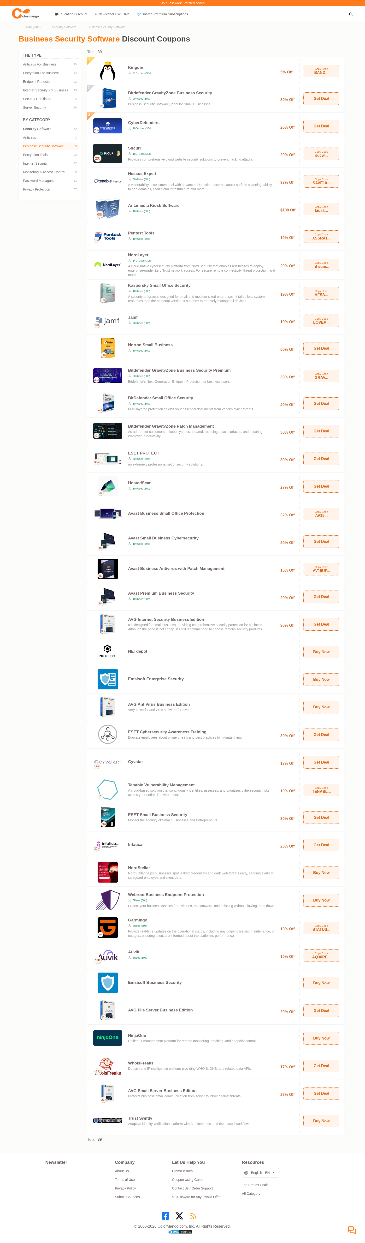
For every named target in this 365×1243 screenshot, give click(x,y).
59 (75, 172)
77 (75, 163)
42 (75, 128)
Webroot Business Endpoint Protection (166, 894)
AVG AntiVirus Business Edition (159, 704)
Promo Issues (182, 1171)
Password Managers (50, 180)
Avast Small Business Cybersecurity (163, 538)
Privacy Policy (125, 1188)
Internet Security (50, 163)
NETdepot (137, 651)
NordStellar (139, 868)
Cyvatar (135, 761)
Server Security (50, 107)
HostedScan (140, 483)
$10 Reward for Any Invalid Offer (196, 1197)
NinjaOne (137, 1035)
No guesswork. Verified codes (182, 3)
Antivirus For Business (50, 64)
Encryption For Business (50, 73)
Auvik (133, 952)
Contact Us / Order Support (192, 1188)
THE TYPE (49, 55)
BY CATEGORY (49, 120)
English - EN (257, 1173)
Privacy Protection (50, 189)
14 (75, 73)
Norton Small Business (150, 345)
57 (75, 189)
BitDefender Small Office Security (160, 398)
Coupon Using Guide (187, 1180)
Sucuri (134, 148)
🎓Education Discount (71, 14)
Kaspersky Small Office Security (159, 285)
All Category (251, 1193)
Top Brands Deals (255, 1185)
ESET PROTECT (143, 453)
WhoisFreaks (140, 1063)
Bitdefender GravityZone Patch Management (171, 426)
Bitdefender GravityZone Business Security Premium (179, 370)
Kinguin (135, 67)
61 (75, 180)
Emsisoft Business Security (155, 982)
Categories (33, 27)
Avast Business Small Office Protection (166, 513)
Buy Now (321, 652)
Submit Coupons (127, 1197)
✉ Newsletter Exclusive (112, 14)
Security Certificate (50, 98)
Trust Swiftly (140, 1118)
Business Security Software (107, 27)
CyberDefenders (143, 122)
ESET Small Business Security (157, 815)
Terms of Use (125, 1180)
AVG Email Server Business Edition (162, 1090)
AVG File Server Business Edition (160, 1010)
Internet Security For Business (50, 90)
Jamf (133, 317)
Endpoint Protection (50, 81)
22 (75, 81)
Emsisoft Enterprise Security (156, 679)
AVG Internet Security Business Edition (166, 619)
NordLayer (138, 255)
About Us (122, 1171)
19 (75, 64)
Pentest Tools (141, 233)
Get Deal (321, 98)
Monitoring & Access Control (50, 172)
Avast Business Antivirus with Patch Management (176, 568)
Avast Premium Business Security (161, 593)
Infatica (135, 844)
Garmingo (137, 920)
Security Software (64, 27)
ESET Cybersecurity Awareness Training (167, 732)
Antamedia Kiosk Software (153, 205)
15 (75, 107)
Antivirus (50, 137)
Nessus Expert (142, 173)
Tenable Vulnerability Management (161, 785)
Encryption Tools (50, 154)
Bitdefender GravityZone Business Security (170, 93)
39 (75, 146)
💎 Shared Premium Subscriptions (162, 14)
